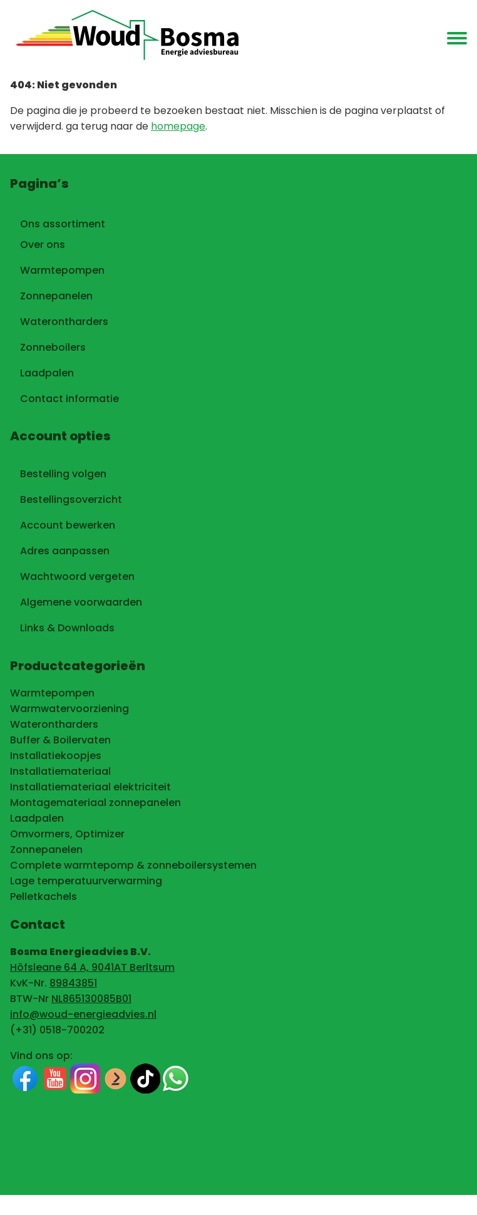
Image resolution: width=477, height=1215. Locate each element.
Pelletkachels (43, 896)
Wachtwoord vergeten (77, 576)
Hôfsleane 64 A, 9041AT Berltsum (92, 967)
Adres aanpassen (65, 551)
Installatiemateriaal (60, 771)
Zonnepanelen (56, 296)
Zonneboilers (53, 347)
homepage (178, 126)
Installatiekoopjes (55, 755)
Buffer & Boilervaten (60, 740)
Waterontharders (64, 321)
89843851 (73, 983)
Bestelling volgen (63, 474)
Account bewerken (67, 525)
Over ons (42, 244)
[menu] (457, 38)
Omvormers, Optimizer (67, 834)
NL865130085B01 (91, 998)
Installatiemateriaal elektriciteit (90, 787)
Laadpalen (47, 373)
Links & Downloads (67, 628)
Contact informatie (69, 398)
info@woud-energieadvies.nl (83, 1014)
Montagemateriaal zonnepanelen (95, 802)
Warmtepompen (62, 270)
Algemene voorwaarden (81, 602)
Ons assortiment (62, 222)
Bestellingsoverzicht (71, 499)
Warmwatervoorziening (69, 708)
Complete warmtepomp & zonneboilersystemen (133, 865)
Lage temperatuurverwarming (86, 881)
